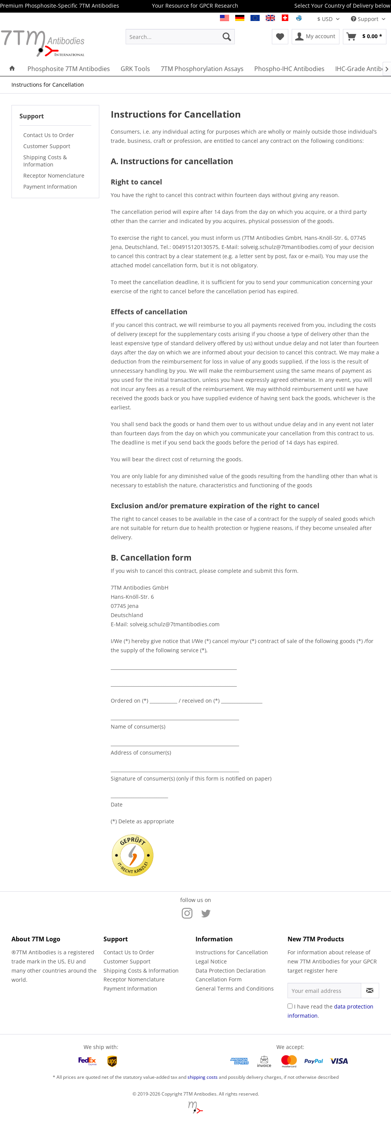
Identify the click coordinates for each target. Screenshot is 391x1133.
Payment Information (50, 186)
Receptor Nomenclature (53, 175)
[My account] (315, 36)
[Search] (227, 36)
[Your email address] (324, 990)
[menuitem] (180, 36)
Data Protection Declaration (231, 970)
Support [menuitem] (365, 19)
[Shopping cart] (364, 36)
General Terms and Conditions (235, 988)
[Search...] (180, 36)
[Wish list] (280, 36)
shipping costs (202, 1077)
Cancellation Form (219, 979)
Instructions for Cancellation (232, 952)
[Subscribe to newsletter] (370, 990)
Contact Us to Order (48, 135)
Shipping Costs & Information (45, 161)
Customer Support (46, 146)
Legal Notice (211, 961)
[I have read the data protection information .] (290, 1006)
